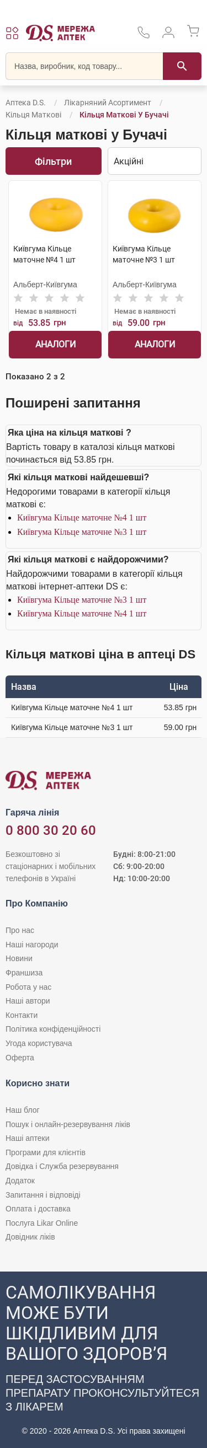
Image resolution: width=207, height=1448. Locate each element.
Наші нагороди (32, 944)
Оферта (20, 1057)
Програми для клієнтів (46, 1152)
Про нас (20, 930)
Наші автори (28, 1000)
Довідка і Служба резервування (62, 1166)
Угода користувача (39, 1043)
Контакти (22, 1015)
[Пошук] (182, 66)
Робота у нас (28, 987)
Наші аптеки (27, 1138)
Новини (19, 958)
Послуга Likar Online (42, 1223)
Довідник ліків (30, 1236)
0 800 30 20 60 (51, 830)
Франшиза (24, 972)
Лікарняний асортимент (107, 102)
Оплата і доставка (38, 1208)
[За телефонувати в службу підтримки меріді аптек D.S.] (143, 36)
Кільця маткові (33, 114)
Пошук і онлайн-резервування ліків (68, 1124)
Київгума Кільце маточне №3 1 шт (81, 532)
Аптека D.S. (26, 102)
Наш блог (23, 1110)
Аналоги (55, 344)
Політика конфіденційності (53, 1029)
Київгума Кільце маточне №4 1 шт (81, 517)
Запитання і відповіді (43, 1194)
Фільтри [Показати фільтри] (53, 161)
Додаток (20, 1180)
